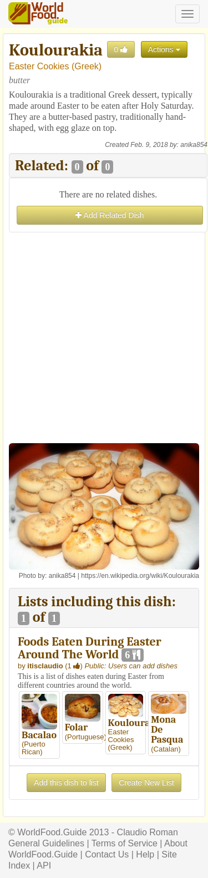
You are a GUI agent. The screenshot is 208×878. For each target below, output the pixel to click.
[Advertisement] (104, 339)
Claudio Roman (147, 832)
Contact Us (107, 854)
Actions (164, 49)
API (44, 865)
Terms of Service (125, 843)
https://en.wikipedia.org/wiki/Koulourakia (140, 576)
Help (145, 854)
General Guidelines (46, 843)
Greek (86, 66)
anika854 (193, 145)
